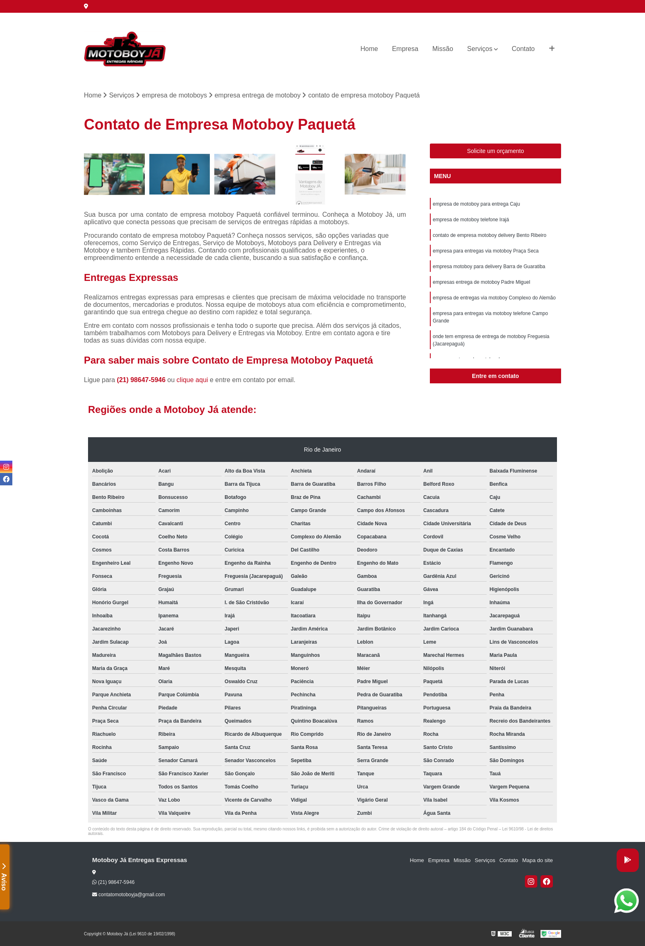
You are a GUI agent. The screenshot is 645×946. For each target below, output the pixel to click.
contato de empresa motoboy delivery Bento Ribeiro (489, 235)
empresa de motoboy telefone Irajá (471, 220)
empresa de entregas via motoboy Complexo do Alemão (494, 298)
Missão (442, 48)
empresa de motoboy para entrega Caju (476, 204)
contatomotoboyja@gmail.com (128, 894)
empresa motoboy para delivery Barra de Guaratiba (489, 266)
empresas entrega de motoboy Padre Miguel (481, 282)
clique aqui (192, 379)
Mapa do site (537, 860)
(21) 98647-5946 (142, 379)
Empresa (405, 48)
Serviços (479, 48)
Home (369, 48)
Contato (523, 48)
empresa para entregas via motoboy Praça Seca (485, 251)
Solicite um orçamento (495, 151)
